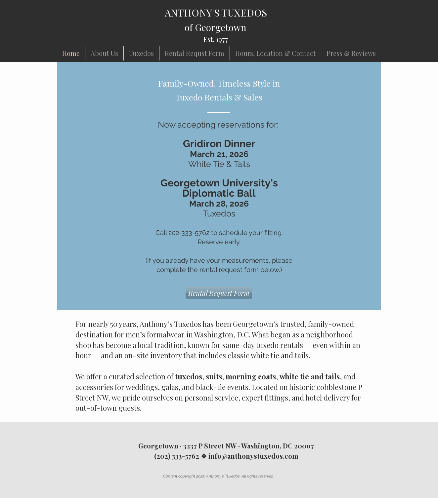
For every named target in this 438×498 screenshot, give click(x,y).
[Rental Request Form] (219, 293)
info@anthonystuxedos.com (253, 455)
